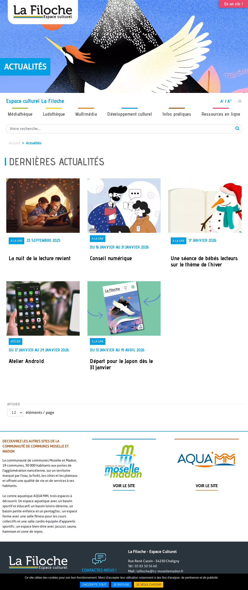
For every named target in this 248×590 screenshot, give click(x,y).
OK (237, 128)
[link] (43, 226)
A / (223, 101)
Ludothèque (54, 114)
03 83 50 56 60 (146, 569)
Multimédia (86, 114)
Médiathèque (20, 114)
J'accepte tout (94, 584)
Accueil (14, 143)
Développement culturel (129, 114)
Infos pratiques (176, 114)
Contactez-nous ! (99, 573)
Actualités (33, 143)
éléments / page (40, 412)
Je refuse (121, 584)
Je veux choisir (148, 584)
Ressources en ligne (221, 114)
